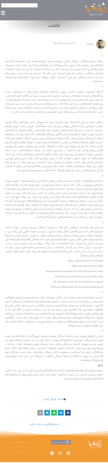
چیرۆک (55, 44)
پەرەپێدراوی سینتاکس (20, 448)
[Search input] (19, 5)
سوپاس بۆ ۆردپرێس (19, 452)
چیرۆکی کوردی (49, 400)
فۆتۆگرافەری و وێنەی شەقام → (40, 425)
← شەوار (58, 425)
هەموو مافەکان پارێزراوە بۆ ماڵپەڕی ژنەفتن (19, 443)
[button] (68, 454)
